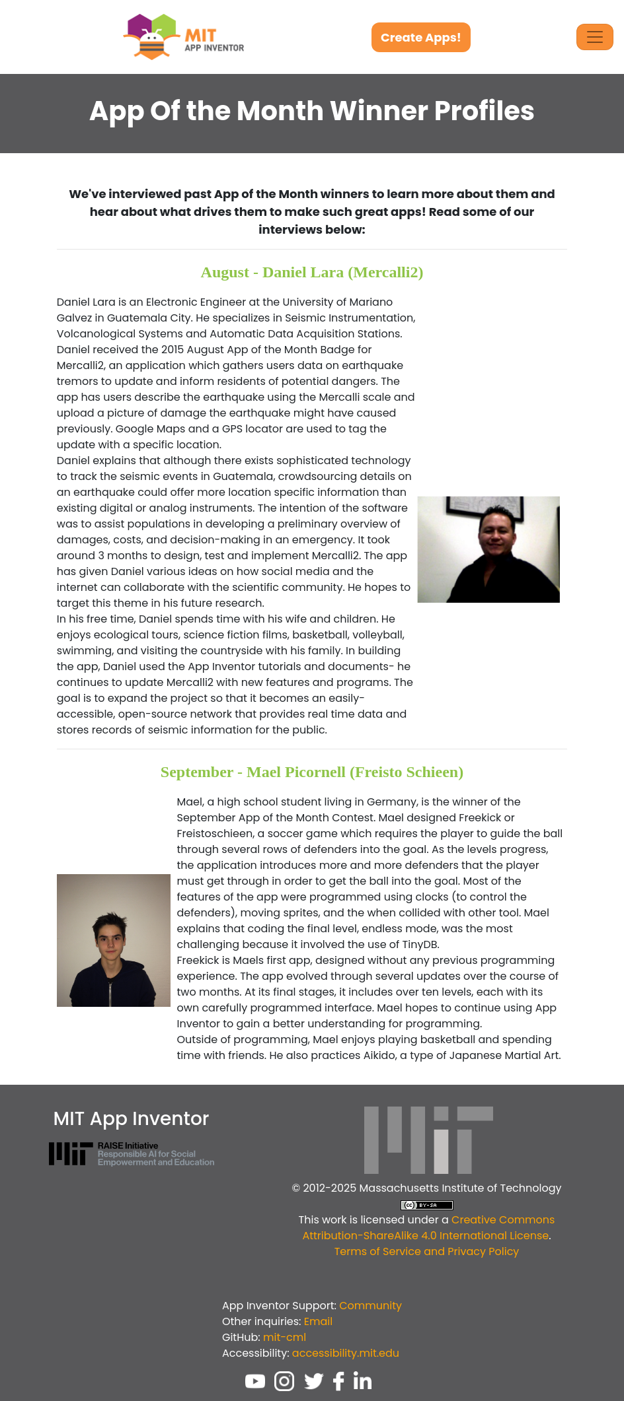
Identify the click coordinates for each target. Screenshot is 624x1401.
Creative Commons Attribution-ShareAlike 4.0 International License (428, 1227)
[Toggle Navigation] (594, 37)
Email (318, 1321)
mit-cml (284, 1337)
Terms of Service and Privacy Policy (427, 1251)
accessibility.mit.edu (345, 1353)
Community (370, 1305)
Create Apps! (421, 37)
